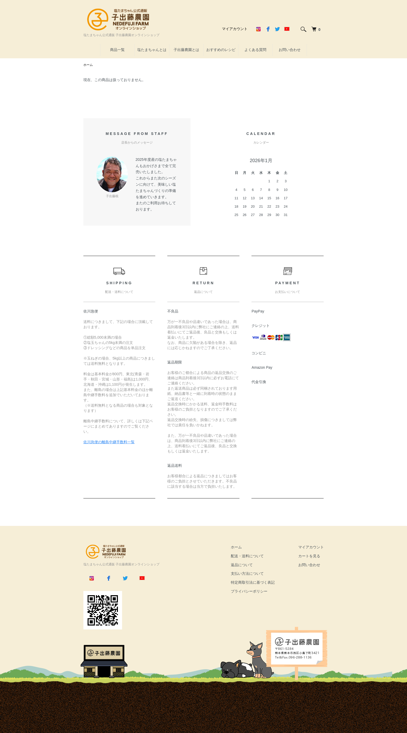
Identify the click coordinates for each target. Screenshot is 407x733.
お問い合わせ (290, 50)
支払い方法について (247, 573)
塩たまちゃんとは (152, 50)
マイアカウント (235, 29)
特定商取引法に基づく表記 (253, 582)
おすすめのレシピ (221, 50)
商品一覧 (117, 50)
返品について (242, 565)
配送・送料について (247, 556)
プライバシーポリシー (249, 591)
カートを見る (309, 556)
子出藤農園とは (186, 50)
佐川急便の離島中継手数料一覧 (109, 442)
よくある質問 (255, 50)
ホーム (88, 65)
